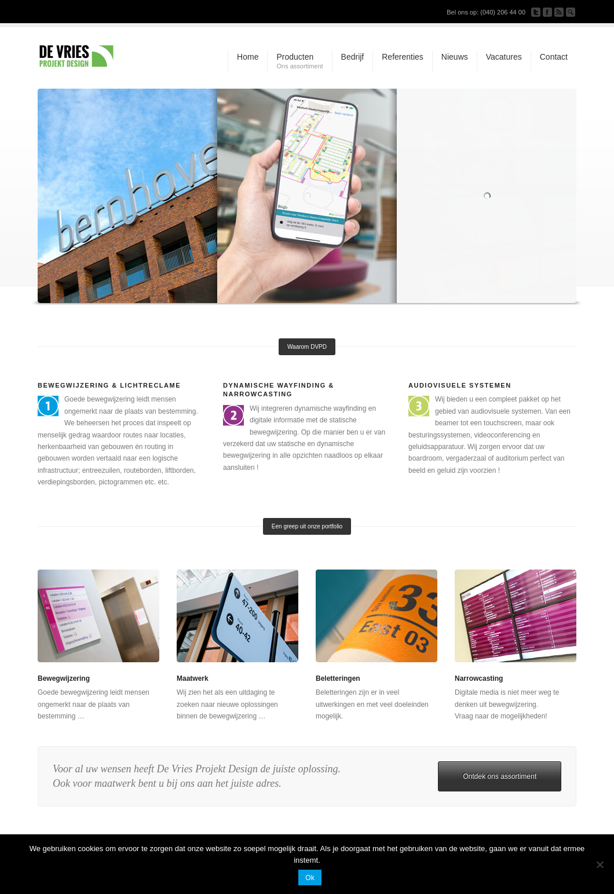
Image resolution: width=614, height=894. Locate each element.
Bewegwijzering (64, 678)
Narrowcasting (479, 678)
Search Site (570, 12)
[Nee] (599, 864)
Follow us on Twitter (536, 12)
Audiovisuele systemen (459, 385)
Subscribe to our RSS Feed (559, 12)
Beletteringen (338, 678)
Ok (309, 878)
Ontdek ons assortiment (499, 776)
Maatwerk (193, 678)
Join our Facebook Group (547, 12)
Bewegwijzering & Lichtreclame (109, 385)
